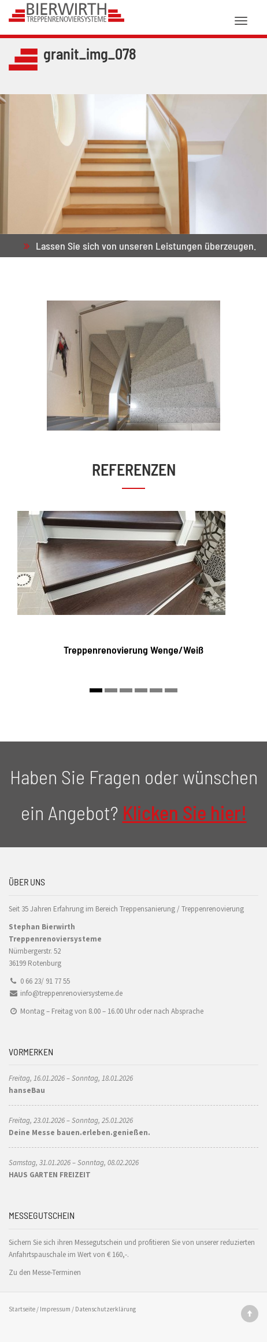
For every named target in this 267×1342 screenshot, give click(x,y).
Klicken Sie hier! (185, 812)
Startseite (22, 1309)
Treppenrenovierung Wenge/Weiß (133, 649)
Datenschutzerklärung (105, 1309)
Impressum (55, 1309)
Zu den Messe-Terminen (45, 1272)
